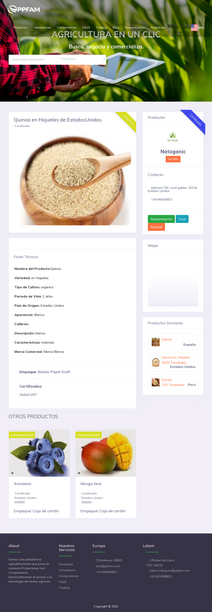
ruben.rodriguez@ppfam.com (169, 570)
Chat (182, 219)
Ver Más (173, 159)
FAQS (86, 27)
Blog (116, 27)
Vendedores (42, 27)
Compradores (67, 27)
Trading (101, 27)
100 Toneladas (172, 385)
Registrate (158, 27)
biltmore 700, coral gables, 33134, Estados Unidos (172, 189)
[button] (16, 179)
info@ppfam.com (108, 566)
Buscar (130, 59)
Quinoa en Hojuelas (175, 357)
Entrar (177, 32)
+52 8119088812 (160, 576)
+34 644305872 (161, 199)
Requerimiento (135, 27)
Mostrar (156, 227)
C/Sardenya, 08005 (109, 560)
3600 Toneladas (173, 362)
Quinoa (166, 339)
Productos (21, 27)
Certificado (22, 126)
